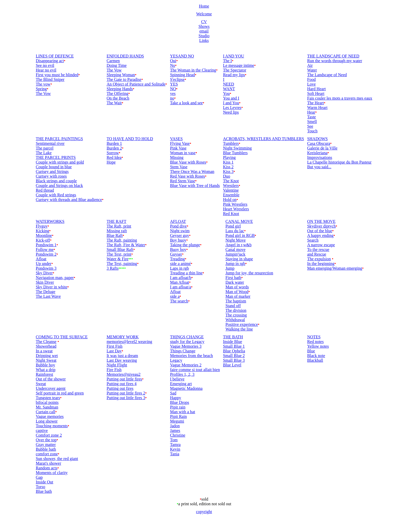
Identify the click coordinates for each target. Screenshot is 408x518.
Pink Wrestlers (235, 204)
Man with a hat (182, 412)
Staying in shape (239, 259)
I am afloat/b (180, 277)
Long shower (47, 421)
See (310, 126)
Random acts (46, 468)
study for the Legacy (187, 341)
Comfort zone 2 (49, 435)
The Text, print (119, 254)
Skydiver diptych (321, 226)
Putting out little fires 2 (126, 393)
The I (227, 61)
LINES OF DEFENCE (55, 56)
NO (173, 89)
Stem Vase (178, 167)
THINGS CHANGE (186, 337)
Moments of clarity (52, 472)
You (226, 93)
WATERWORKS (50, 221)
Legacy (176, 360)
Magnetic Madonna (186, 388)
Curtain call (45, 412)
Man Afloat (179, 282)
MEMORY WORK (123, 337)
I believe (177, 379)
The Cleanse (46, 341)
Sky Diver (44, 273)
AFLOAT (178, 221)
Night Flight (117, 365)
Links (204, 40)
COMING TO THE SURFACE (61, 337)
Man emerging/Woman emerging (334, 268)
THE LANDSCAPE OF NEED (333, 56)
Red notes (315, 341)
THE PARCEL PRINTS (56, 157)
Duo (226, 176)
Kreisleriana (317, 153)
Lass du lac (234, 231)
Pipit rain (177, 407)
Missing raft (117, 231)
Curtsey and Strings (52, 171)
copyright (204, 511)
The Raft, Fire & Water (126, 245)
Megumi (177, 421)
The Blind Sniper (50, 79)
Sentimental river (50, 143)
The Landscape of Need (327, 75)
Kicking (42, 231)
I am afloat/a (180, 287)
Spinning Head (182, 75)
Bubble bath (46, 449)
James (175, 430)
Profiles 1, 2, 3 (182, 374)
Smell (312, 121)
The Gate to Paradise (124, 79)
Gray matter (46, 444)
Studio (204, 36)
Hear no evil (46, 70)
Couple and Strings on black (59, 185)
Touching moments (52, 426)
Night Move (235, 240)
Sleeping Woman (121, 75)
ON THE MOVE (321, 221)
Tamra (175, 444)
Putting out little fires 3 (126, 398)
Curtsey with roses (51, 176)
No (172, 65)
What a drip (45, 369)
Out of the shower (51, 379)
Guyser (176, 254)
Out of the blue (319, 231)
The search (179, 301)
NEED (228, 84)
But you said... (319, 167)
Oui (173, 61)
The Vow (43, 93)
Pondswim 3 (46, 268)
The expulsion (319, 259)
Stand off (233, 305)
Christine (177, 435)
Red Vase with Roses (187, 176)
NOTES (314, 337)
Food (311, 79)
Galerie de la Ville (322, 148)
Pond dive (178, 226)
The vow (43, 84)
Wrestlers (231, 185)
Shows (204, 26)
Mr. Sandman (47, 407)
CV (204, 22)
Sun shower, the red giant (57, 458)
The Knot (231, 181)
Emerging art (181, 383)
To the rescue (318, 249)
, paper (68, 277)
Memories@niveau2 (124, 374)
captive (42, 430)
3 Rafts (113, 268)
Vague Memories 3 (185, 346)
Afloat (41, 259)
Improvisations (319, 157)
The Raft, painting (122, 240)
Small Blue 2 (234, 355)
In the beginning (320, 263)
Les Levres (232, 107)
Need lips (231, 112)
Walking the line (239, 329)
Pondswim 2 (46, 254)
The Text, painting (122, 263)
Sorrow (113, 153)
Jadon (175, 426)
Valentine (231, 190)
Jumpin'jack (235, 254)
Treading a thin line (186, 273)
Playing (229, 157)
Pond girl (233, 226)
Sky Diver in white (51, 287)
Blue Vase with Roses (188, 162)
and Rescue (316, 254)
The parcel (44, 148)
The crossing (236, 315)
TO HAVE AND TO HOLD (130, 139)
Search (312, 240)
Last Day (114, 351)
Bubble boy (45, 365)
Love (311, 84)
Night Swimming (237, 148)
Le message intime (238, 65)
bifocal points (47, 402)
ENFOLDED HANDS (125, 56)
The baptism (235, 301)
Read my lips (234, 75)
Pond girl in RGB (239, 235)
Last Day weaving (122, 360)
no (172, 98)
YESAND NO (182, 56)
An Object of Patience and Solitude (136, 84)
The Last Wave (48, 296)
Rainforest (44, 374)
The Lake (44, 153)
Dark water (234, 282)
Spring (41, 89)
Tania (174, 454)
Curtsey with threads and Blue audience (69, 199)
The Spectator (234, 70)
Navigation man (49, 277)
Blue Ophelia (234, 351)
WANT (229, 89)
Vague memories (49, 416)
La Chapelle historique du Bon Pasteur (339, 162)
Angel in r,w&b (238, 245)
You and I (231, 98)
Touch (312, 131)
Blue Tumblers (235, 153)
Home (204, 6)
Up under (43, 263)
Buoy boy (178, 249)
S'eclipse (177, 79)
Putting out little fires (124, 379)
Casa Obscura (318, 143)
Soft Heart (315, 93)
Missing (176, 157)
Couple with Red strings (56, 195)
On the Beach (118, 98)
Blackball (315, 360)
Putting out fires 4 (122, 383)
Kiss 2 (228, 167)
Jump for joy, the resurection (249, 273)
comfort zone (47, 454)
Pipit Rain (178, 416)
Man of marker (237, 296)
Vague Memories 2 (185, 365)
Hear (311, 112)
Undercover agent (50, 388)
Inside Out (44, 482)
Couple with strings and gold (60, 162)
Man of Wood (236, 291)
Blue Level (232, 365)
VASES (176, 139)
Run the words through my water (334, 61)
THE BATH (233, 337)
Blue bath (44, 491)
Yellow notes (318, 346)
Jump (229, 268)
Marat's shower (48, 463)
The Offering (118, 93)
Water (312, 70)
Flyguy (41, 226)
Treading (177, 259)
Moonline (44, 235)
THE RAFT (116, 221)
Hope (111, 162)
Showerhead (46, 346)
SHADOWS (317, 139)
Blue (311, 351)
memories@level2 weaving (129, 341)
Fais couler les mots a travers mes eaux (339, 98)
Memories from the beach (191, 355)
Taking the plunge (185, 245)
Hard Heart (316, 89)
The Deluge (45, 291)
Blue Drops (179, 402)
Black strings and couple (56, 181)
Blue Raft (115, 235)
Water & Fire (118, 259)
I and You (231, 103)
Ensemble (231, 195)
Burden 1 (114, 143)
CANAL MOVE (239, 221)
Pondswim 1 (46, 245)
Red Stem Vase (182, 181)
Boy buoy (178, 240)
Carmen (113, 61)
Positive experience (241, 324)
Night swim (179, 231)
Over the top (46, 440)
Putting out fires (120, 388)
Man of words (237, 287)
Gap (39, 477)
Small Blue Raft (120, 249)
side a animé (180, 263)
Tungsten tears (48, 398)
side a (175, 296)
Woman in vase (182, 153)
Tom (173, 440)
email (204, 31)
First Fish (115, 346)
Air (310, 65)
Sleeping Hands (120, 89)
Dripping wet (47, 355)
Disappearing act (50, 61)
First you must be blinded (57, 75)
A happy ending (320, 235)
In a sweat (44, 351)
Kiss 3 (228, 171)
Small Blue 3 (234, 360)
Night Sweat (46, 360)
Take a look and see (186, 103)
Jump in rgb (235, 263)
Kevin (175, 449)
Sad (173, 393)
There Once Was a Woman (192, 171)
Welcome (204, 14)
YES (174, 84)
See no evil (45, 65)
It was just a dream (122, 355)
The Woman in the (185, 70)
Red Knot (231, 213)
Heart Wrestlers (236, 209)
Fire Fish (114, 369)
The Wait (114, 103)
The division (235, 310)
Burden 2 (114, 148)
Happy (175, 398)
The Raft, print (119, 226)
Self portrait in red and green (60, 393)
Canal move (235, 249)
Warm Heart (317, 107)
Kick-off (43, 240)
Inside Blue (232, 341)
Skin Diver (45, 282)
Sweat (41, 383)
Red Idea (114, 157)
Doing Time (117, 65)
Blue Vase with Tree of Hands (195, 185)
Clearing (208, 70)
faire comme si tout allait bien (195, 369)
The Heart (315, 103)
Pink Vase (178, 148)
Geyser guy (179, 235)
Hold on (230, 199)
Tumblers (231, 143)
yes (172, 93)
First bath (233, 277)
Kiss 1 (228, 162)
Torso (40, 486)
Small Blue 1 (234, 346)
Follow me (45, 249)
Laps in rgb (179, 268)
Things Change (182, 351)
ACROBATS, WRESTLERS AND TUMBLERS (263, 139)
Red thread (45, 190)
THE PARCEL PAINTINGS (59, 139)
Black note (316, 355)
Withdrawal (235, 320)
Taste (311, 117)
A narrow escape (321, 245)
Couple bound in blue (54, 167)
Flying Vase (180, 143)
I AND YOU (233, 56)
